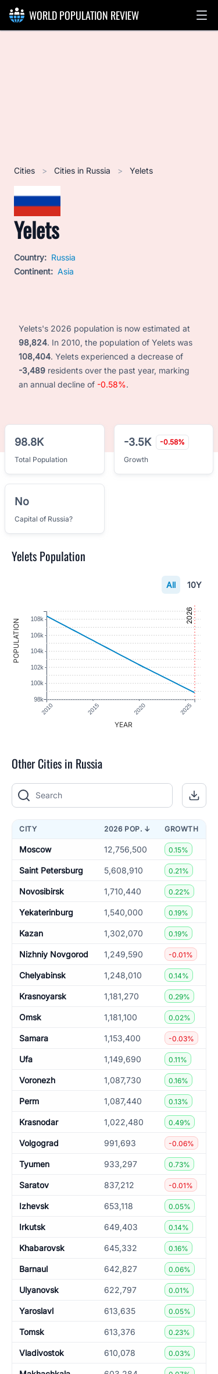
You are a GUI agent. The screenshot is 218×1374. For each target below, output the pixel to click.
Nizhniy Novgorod (53, 954)
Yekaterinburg (46, 912)
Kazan (31, 933)
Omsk (30, 1017)
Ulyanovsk (39, 1290)
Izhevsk (34, 1206)
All (171, 585)
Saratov (34, 1185)
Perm (29, 1101)
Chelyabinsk (42, 975)
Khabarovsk (42, 1248)
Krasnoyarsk (42, 996)
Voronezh (37, 1080)
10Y (194, 585)
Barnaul (33, 1269)
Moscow (35, 849)
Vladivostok (41, 1353)
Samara (33, 1038)
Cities (25, 170)
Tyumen (34, 1164)
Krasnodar (38, 1122)
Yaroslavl (36, 1311)
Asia (66, 271)
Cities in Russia (83, 170)
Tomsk (31, 1332)
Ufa (26, 1059)
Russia (63, 257)
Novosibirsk (41, 891)
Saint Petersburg (51, 870)
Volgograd (39, 1143)
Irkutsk (32, 1227)
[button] (201, 15)
